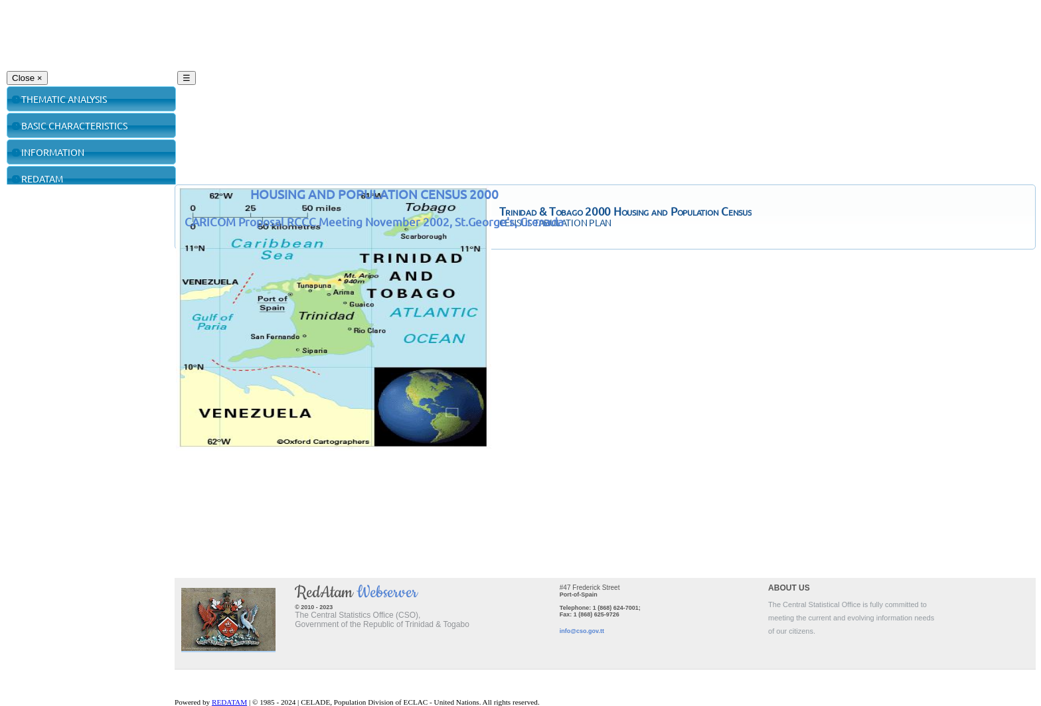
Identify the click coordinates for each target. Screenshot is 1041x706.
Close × (27, 78)
